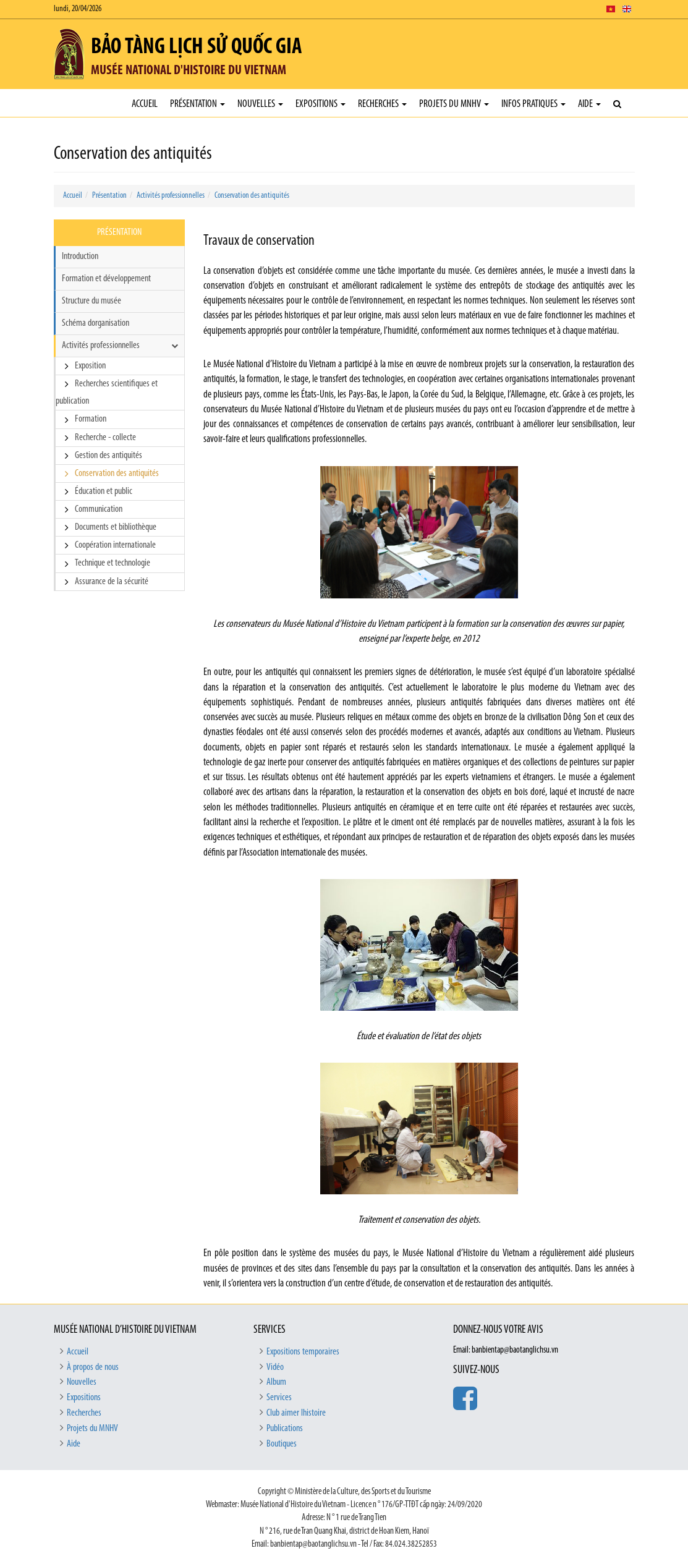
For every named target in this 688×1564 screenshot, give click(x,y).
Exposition (90, 366)
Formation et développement (106, 279)
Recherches (382, 104)
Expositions (320, 104)
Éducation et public (103, 491)
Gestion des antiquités (108, 456)
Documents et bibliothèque (115, 527)
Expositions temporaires (302, 1352)
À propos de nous (93, 1367)
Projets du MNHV (454, 104)
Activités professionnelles (171, 195)
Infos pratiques (533, 104)
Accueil (145, 104)
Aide (589, 104)
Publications (284, 1429)
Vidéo (275, 1367)
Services (279, 1398)
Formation (90, 419)
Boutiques (281, 1444)
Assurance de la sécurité (111, 582)
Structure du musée (91, 301)
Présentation (197, 104)
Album (276, 1382)
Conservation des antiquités (251, 195)
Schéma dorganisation (95, 323)
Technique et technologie (112, 563)
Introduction (80, 256)
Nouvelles (260, 104)
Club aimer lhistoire (296, 1413)
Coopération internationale (115, 545)
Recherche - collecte (105, 438)
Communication (98, 509)
